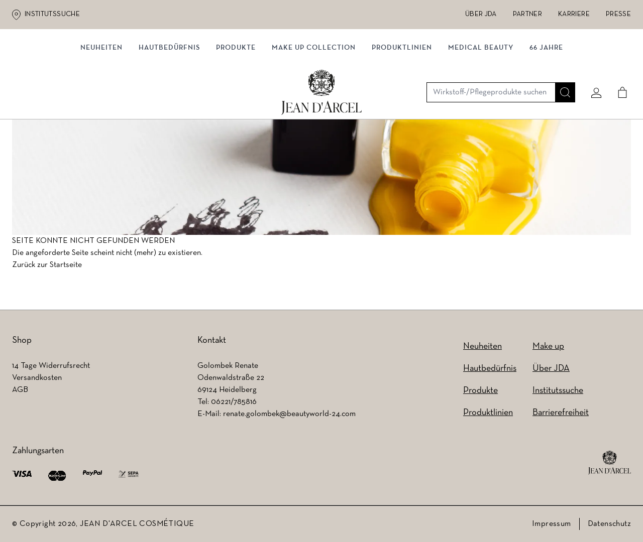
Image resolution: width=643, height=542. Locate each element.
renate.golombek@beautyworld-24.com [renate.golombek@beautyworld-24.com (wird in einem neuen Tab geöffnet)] (289, 414)
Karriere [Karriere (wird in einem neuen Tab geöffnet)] (574, 14)
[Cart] (618, 63)
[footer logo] (609, 463)
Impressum (551, 523)
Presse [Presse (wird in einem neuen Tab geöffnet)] (618, 14)
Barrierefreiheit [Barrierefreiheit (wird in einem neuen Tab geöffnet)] (560, 413)
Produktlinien (402, 104)
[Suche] (561, 64)
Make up (548, 346)
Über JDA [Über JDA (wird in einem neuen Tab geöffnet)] (481, 14)
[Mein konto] (592, 63)
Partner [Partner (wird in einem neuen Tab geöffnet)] (527, 14)
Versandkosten (37, 377)
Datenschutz (609, 523)
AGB (20, 389)
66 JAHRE (546, 104)
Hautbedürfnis (169, 104)
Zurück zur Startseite (47, 267)
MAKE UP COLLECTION (314, 104)
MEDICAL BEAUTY (480, 104)
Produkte (236, 104)
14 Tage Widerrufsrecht (51, 365)
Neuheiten (482, 346)
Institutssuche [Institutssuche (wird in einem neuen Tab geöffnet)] (52, 14)
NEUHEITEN (101, 104)
